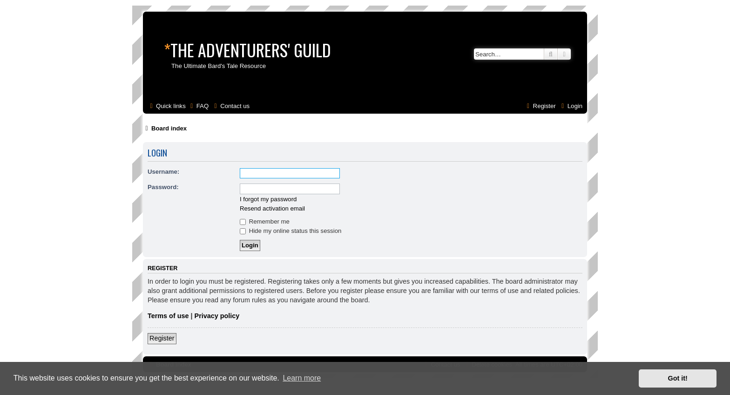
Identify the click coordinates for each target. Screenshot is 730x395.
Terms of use (168, 316)
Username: (163, 171)
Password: (163, 187)
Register (162, 338)
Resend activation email (272, 208)
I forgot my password (268, 199)
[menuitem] (198, 106)
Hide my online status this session (290, 230)
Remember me (265, 221)
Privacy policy (217, 316)
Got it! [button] (678, 378)
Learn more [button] (302, 378)
